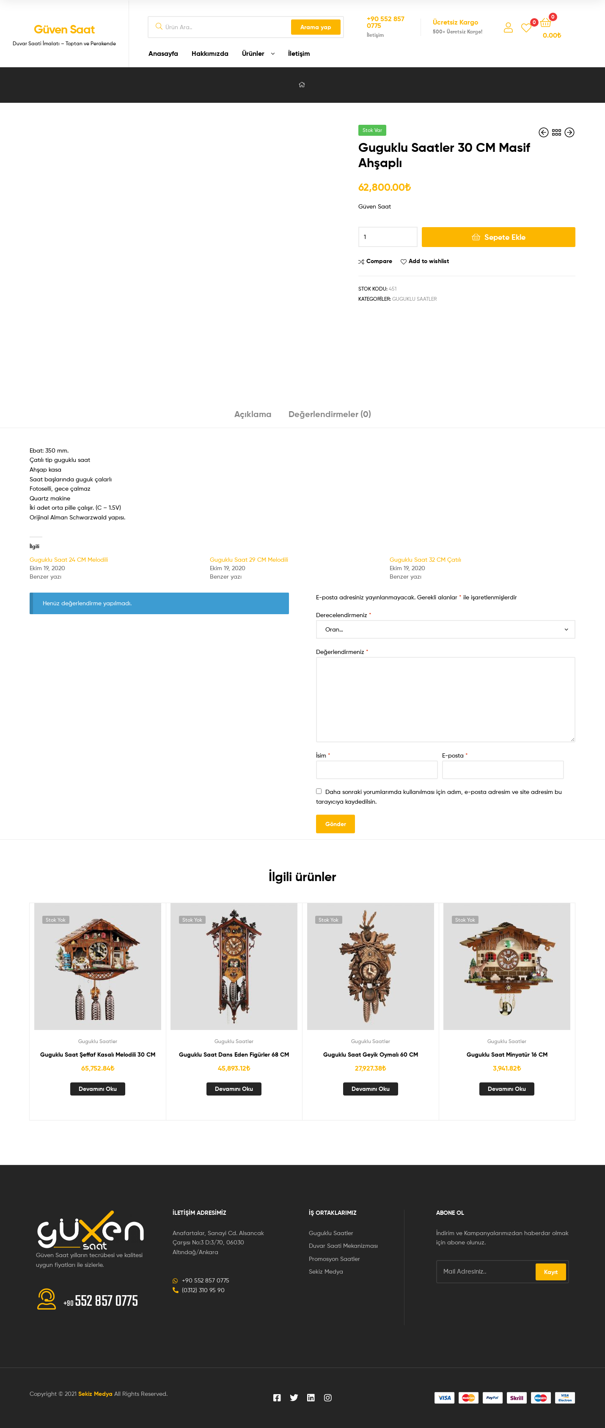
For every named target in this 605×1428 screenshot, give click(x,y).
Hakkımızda (210, 53)
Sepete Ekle (504, 237)
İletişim (299, 53)
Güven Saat (64, 29)
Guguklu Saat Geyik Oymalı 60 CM (370, 1054)
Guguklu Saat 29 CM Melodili (249, 559)
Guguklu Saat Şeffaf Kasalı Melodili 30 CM (97, 1054)
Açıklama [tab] (253, 414)
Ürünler (253, 53)
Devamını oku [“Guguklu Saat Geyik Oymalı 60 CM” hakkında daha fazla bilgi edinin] (371, 1089)
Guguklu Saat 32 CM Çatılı (425, 559)
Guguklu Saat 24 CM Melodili (69, 559)
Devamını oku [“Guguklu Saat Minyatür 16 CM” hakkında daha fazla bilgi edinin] (507, 1089)
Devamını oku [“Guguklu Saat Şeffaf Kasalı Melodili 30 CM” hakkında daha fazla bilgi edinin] (98, 1089)
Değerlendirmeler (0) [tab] (330, 414)
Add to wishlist (429, 261)
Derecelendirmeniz (343, 614)
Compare (379, 261)
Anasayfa (163, 53)
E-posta (455, 755)
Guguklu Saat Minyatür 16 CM (507, 1054)
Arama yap (315, 27)
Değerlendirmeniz (342, 651)
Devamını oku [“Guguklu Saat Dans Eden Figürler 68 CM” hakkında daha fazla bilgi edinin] (234, 1089)
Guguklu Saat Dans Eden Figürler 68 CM (234, 1054)
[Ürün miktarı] (388, 237)
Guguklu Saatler (414, 299)
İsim (323, 755)
